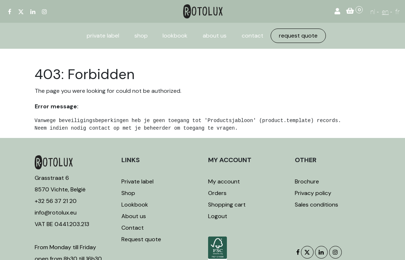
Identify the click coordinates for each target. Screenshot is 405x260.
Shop (128, 193)
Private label (138, 181)
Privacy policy (313, 193)
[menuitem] (103, 36)
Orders (217, 193)
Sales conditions (316, 204)
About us (133, 216)
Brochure (307, 181)
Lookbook (134, 204)
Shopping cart (227, 204)
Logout (217, 216)
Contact (132, 227)
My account (224, 181)
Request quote (141, 239)
